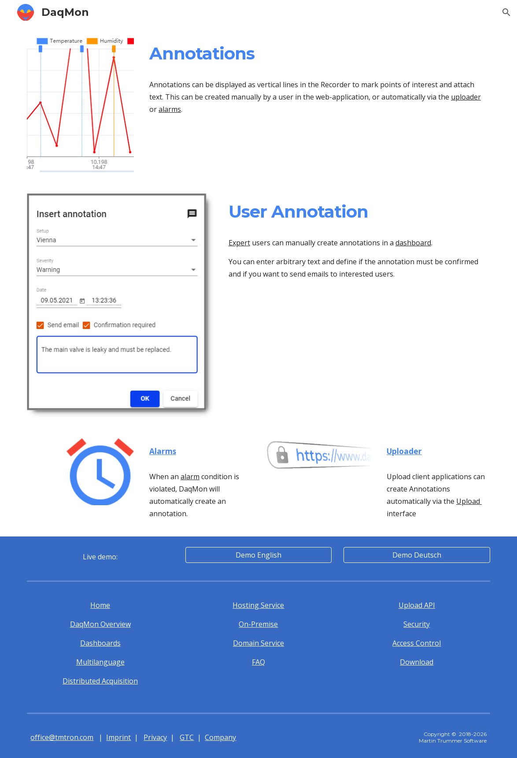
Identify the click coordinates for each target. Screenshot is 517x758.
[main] (318, 53)
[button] (506, 12)
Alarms (162, 451)
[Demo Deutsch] (416, 555)
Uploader (404, 451)
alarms (170, 109)
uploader (466, 97)
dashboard (413, 243)
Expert (239, 243)
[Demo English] (258, 555)
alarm (190, 476)
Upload (469, 501)
